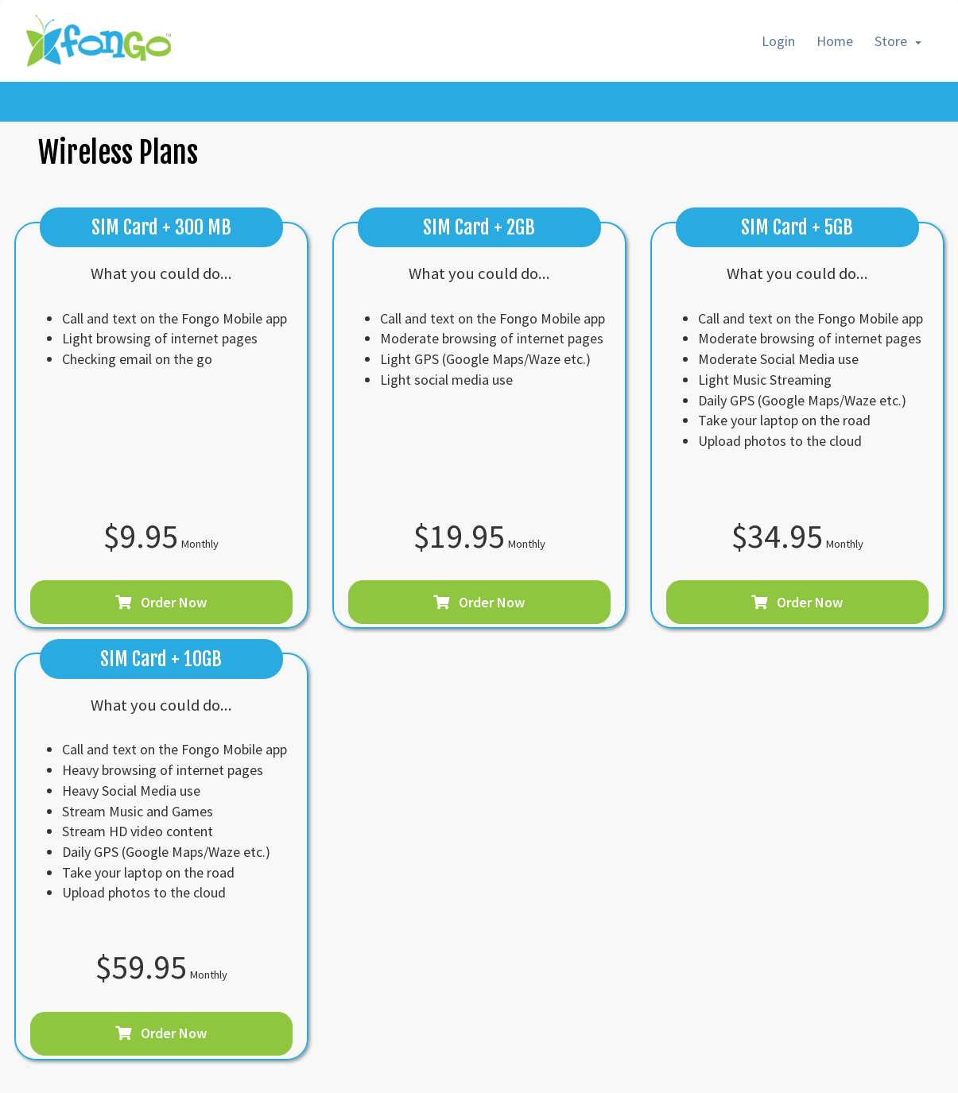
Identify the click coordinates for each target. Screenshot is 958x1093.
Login (778, 41)
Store (898, 41)
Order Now (161, 602)
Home (834, 41)
